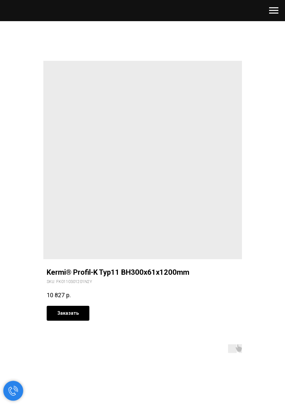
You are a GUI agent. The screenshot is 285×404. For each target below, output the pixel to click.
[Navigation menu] (273, 10)
